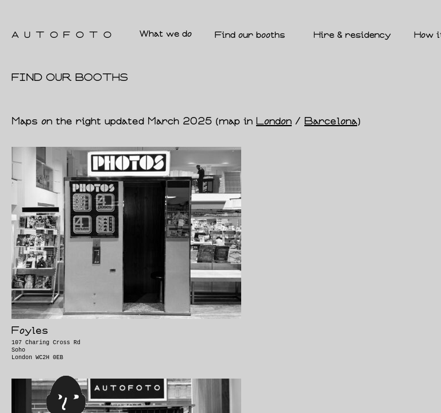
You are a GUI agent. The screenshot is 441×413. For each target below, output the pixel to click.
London (274, 122)
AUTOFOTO (64, 35)
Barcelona (330, 122)
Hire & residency (352, 35)
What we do (166, 34)
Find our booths (253, 35)
